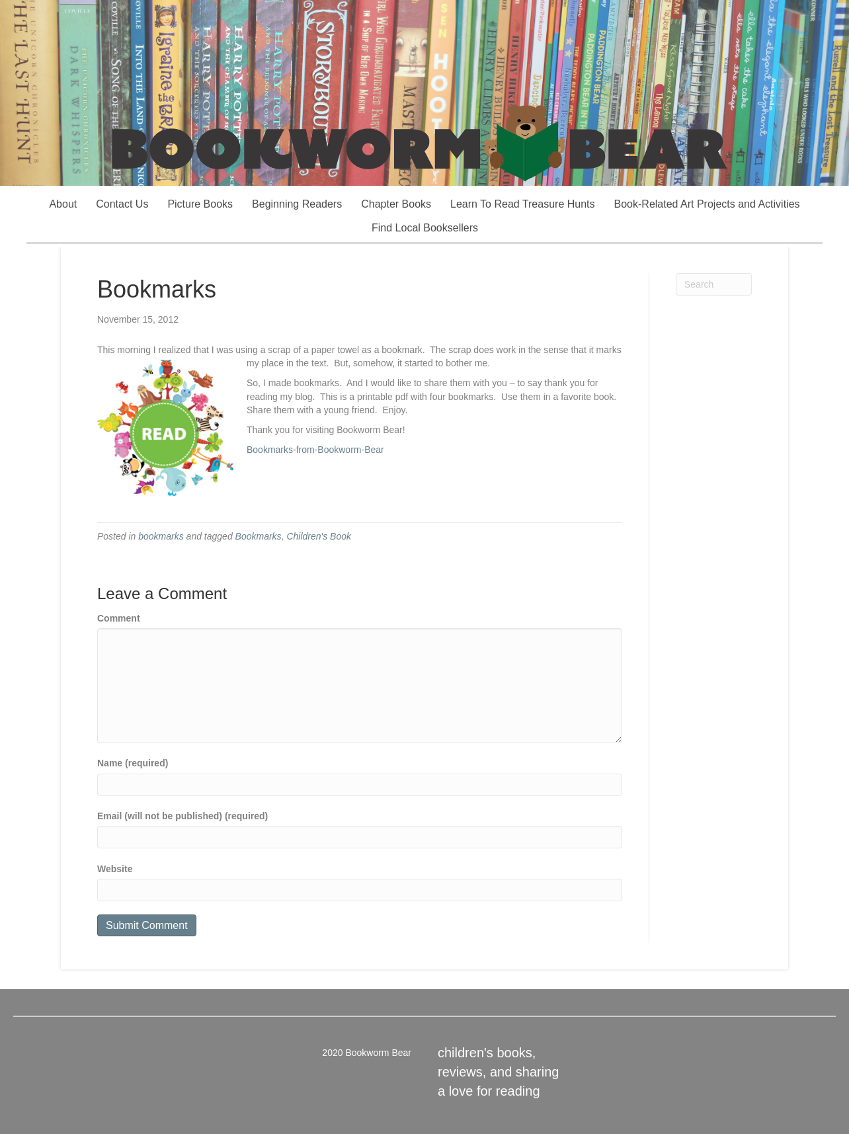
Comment (118, 618)
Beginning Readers (297, 204)
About (63, 204)
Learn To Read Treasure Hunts (522, 204)
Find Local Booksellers (425, 227)
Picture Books (200, 204)
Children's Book (318, 536)
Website (114, 869)
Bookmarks (258, 536)
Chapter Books (396, 204)
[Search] (714, 284)
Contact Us (122, 204)
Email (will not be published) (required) (182, 816)
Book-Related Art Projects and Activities (707, 204)
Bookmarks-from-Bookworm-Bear (315, 449)
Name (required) (132, 763)
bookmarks (160, 536)
